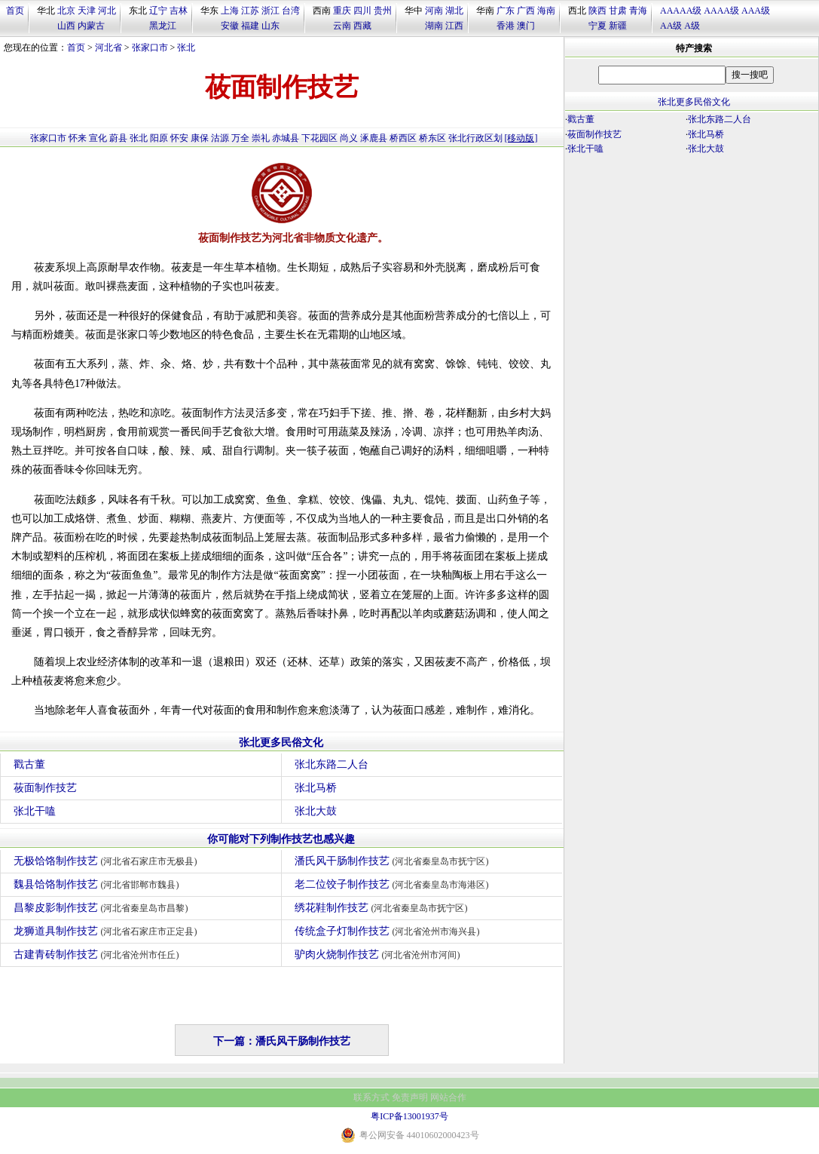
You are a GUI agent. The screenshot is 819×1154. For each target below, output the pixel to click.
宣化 (98, 138)
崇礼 (261, 138)
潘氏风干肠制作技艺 (394, 861)
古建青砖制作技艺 (98, 954)
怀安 (179, 138)
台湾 (291, 10)
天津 (87, 10)
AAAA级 (721, 10)
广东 (506, 10)
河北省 (108, 47)
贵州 (383, 10)
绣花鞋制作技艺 (383, 907)
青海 (638, 10)
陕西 (597, 10)
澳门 (526, 25)
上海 (230, 10)
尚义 (349, 138)
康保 (200, 138)
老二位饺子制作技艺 (394, 884)
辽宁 (158, 10)
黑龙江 (162, 25)
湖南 (434, 25)
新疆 (618, 25)
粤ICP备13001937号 (409, 1116)
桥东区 (432, 138)
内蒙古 (91, 25)
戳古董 (29, 764)
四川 (362, 10)
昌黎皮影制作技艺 (103, 907)
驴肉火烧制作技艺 (379, 954)
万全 (240, 138)
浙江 (270, 10)
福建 (250, 25)
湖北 (454, 10)
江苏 (250, 10)
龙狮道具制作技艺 (107, 931)
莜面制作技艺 (45, 787)
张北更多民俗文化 (281, 742)
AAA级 (755, 10)
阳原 (159, 138)
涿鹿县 (373, 138)
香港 (506, 25)
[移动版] (521, 138)
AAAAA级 (680, 10)
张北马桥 (316, 787)
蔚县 (118, 138)
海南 (546, 10)
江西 (454, 25)
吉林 (179, 10)
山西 (66, 25)
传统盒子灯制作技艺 (389, 931)
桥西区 (403, 138)
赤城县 (285, 138)
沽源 (220, 138)
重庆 (342, 10)
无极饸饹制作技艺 (107, 861)
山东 (270, 25)
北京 (66, 10)
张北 (186, 47)
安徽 (230, 25)
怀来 (78, 138)
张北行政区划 (475, 138)
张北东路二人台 (331, 764)
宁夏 (597, 25)
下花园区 (319, 138)
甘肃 (618, 10)
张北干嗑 (35, 811)
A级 (692, 25)
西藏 (362, 25)
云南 (342, 25)
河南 (434, 10)
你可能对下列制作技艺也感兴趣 (281, 839)
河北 (107, 10)
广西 (526, 10)
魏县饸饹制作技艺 (98, 884)
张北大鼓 (316, 811)
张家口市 (150, 47)
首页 (15, 10)
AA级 (671, 25)
